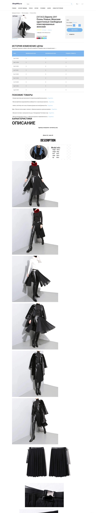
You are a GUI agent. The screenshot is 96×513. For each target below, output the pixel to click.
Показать (75, 22)
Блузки (36, 8)
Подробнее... (50, 98)
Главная (14, 8)
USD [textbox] (82, 4)
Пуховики (42, 8)
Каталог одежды (22, 8)
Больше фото (15, 39)
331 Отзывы (44, 30)
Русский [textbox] (78, 4)
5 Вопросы (50, 30)
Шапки (49, 8)
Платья (31, 8)
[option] (23, 27)
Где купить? (74, 30)
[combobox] (77, 4)
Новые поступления (58, 8)
